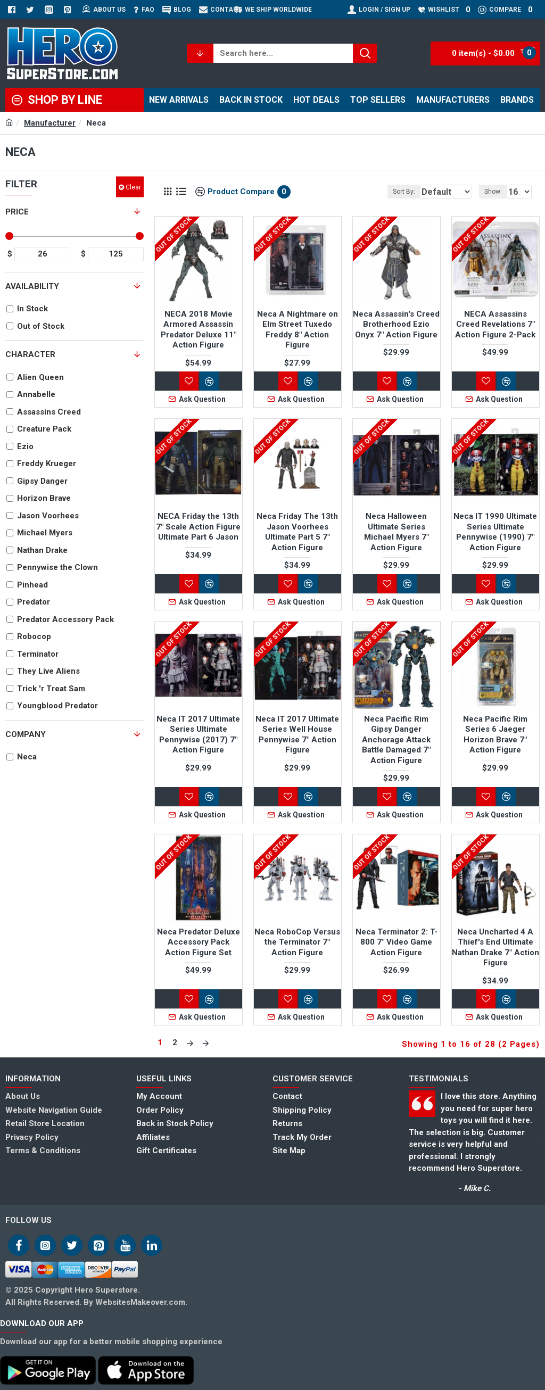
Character (30, 354)
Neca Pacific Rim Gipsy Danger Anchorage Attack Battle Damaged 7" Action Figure (396, 739)
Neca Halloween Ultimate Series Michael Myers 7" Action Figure (396, 531)
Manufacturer (50, 123)
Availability (32, 286)
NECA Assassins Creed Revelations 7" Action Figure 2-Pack (495, 324)
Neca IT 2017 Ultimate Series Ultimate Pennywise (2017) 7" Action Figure (198, 734)
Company (25, 734)
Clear (133, 187)
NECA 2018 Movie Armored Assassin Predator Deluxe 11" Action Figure (198, 329)
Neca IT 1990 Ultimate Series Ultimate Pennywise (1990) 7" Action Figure (495, 531)
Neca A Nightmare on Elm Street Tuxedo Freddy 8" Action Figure (297, 329)
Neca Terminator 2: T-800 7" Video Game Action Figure (396, 942)
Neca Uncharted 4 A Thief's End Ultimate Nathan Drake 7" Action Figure (495, 947)
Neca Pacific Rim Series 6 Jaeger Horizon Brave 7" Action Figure (495, 734)
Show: (496, 191)
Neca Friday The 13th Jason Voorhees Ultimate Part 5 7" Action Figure (297, 531)
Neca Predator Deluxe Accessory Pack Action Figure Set (198, 942)
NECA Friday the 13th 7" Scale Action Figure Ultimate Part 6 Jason (198, 526)
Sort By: (392, 191)
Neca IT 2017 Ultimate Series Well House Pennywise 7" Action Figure (297, 734)
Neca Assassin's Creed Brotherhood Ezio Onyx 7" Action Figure (396, 324)
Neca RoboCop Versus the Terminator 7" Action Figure (297, 942)
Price (17, 212)
